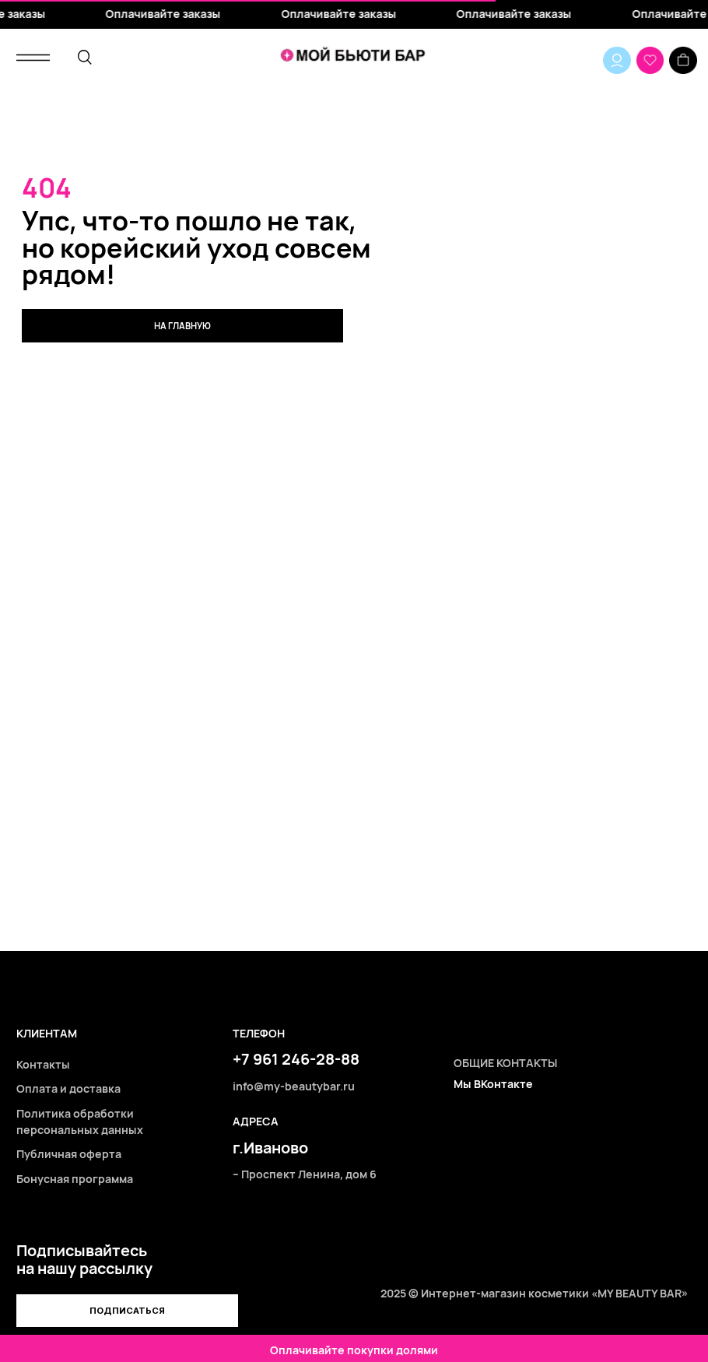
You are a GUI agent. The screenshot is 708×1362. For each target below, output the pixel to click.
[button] (126, 1311)
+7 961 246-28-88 (296, 1058)
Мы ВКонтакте (493, 1083)
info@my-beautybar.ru (294, 1086)
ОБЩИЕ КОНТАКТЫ (505, 1062)
